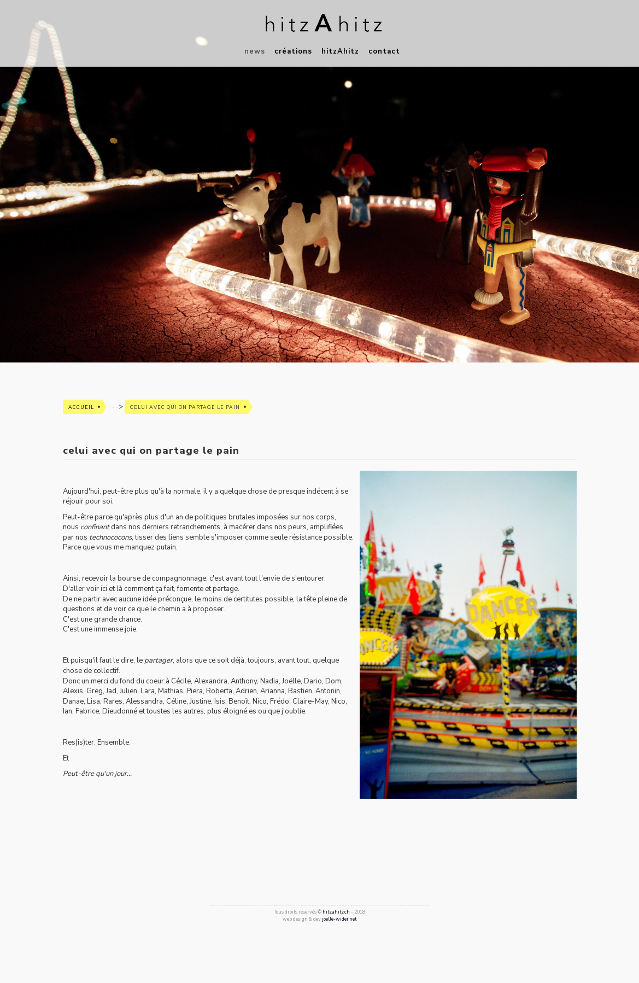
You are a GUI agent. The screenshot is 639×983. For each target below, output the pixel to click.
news (254, 51)
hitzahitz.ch (336, 912)
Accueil (81, 407)
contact (384, 51)
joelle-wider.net (339, 919)
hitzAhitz (340, 51)
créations (293, 51)
